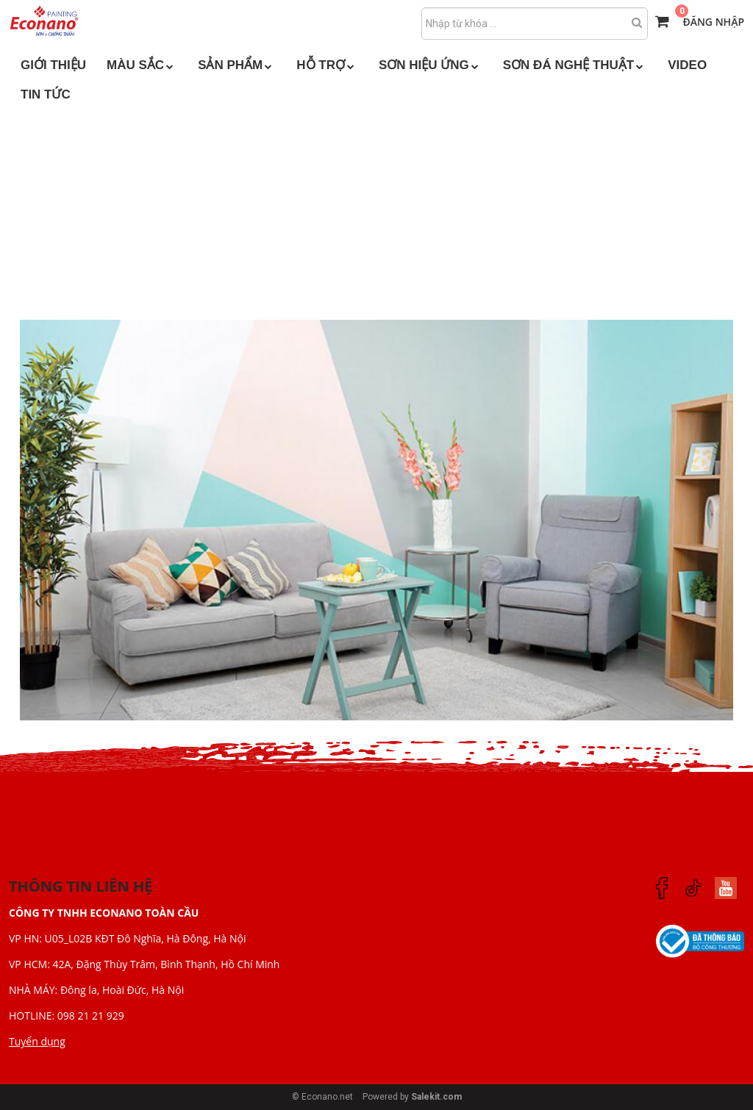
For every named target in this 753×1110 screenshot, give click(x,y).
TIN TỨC (46, 94)
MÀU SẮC (142, 65)
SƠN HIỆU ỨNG (430, 65)
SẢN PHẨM (237, 65)
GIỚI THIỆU (53, 65)
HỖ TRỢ (327, 65)
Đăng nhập (713, 22)
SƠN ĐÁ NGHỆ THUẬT (575, 65)
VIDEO (687, 65)
